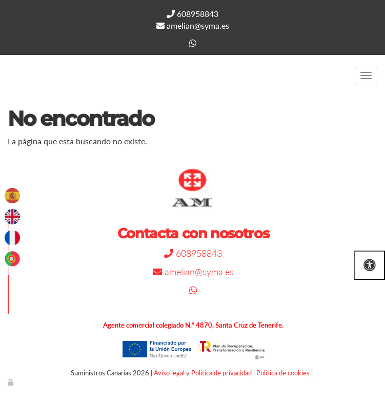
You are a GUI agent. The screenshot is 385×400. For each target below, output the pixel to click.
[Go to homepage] (5, 75)
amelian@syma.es (192, 25)
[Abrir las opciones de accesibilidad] (369, 265)
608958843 (192, 13)
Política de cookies (283, 373)
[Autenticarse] (11, 382)
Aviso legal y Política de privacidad (203, 373)
